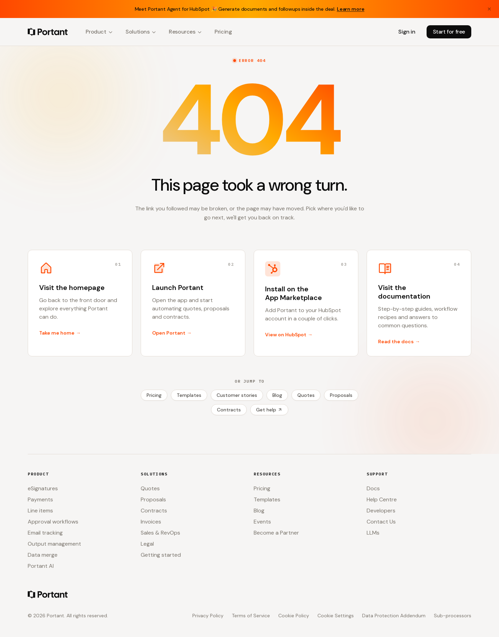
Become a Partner (276, 532)
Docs (373, 488)
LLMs (373, 532)
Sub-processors (452, 615)
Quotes (306, 395)
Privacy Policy (208, 615)
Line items (40, 510)
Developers (381, 510)
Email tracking (45, 532)
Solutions (140, 31)
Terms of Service (251, 615)
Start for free (449, 31)
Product (99, 31)
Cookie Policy (293, 615)
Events (262, 521)
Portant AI (41, 566)
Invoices (151, 521)
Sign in (406, 31)
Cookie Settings (335, 615)
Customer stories (237, 395)
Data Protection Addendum (394, 615)
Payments (40, 499)
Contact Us (381, 521)
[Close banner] (489, 9)
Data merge (43, 554)
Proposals (341, 395)
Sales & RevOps (160, 532)
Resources (185, 31)
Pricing (223, 31)
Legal (147, 543)
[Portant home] (48, 32)
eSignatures (43, 488)
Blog (277, 395)
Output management (54, 543)
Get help (269, 410)
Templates (189, 395)
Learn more (351, 9)
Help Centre (382, 499)
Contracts (229, 410)
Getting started (161, 554)
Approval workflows (53, 521)
